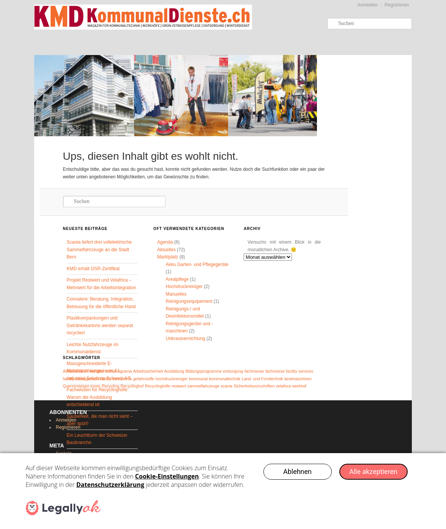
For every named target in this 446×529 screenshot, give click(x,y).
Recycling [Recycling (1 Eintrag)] (110, 386)
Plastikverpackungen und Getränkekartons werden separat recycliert (100, 325)
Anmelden (368, 5)
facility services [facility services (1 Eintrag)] (114, 378)
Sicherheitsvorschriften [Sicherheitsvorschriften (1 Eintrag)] (254, 386)
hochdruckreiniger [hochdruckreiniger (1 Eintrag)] (172, 378)
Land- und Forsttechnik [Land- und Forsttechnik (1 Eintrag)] (262, 378)
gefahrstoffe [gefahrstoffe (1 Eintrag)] (143, 378)
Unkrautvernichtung (185, 338)
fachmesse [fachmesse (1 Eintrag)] (254, 371)
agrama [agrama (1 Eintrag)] (125, 371)
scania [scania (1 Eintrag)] (226, 386)
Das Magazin (92, 46)
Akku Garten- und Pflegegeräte (196, 264)
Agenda (165, 242)
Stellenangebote (160, 46)
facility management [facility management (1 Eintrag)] (81, 378)
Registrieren (397, 5)
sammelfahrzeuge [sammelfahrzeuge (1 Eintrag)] (203, 386)
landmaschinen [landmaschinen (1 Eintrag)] (298, 378)
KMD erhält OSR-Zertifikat (93, 268)
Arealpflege (177, 279)
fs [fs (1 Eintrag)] (130, 378)
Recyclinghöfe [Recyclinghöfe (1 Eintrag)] (157, 386)
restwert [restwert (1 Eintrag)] (179, 386)
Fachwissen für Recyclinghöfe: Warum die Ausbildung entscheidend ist (98, 397)
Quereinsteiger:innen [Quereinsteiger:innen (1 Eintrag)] (82, 386)
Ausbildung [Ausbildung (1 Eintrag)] (174, 371)
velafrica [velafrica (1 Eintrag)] (283, 386)
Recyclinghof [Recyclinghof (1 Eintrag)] (131, 386)
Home (49, 46)
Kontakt (274, 46)
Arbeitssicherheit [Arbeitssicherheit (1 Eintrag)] (148, 371)
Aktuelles (166, 249)
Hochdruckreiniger (183, 286)
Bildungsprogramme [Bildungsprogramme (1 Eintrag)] (204, 371)
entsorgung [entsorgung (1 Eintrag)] (233, 371)
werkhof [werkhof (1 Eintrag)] (299, 386)
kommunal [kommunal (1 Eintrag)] (198, 378)
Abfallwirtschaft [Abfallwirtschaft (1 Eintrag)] (103, 371)
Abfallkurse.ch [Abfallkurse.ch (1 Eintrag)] (75, 371)
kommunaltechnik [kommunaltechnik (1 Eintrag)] (224, 378)
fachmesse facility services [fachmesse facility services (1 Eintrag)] (289, 371)
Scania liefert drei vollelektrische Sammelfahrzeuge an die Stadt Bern (99, 249)
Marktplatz (225, 46)
